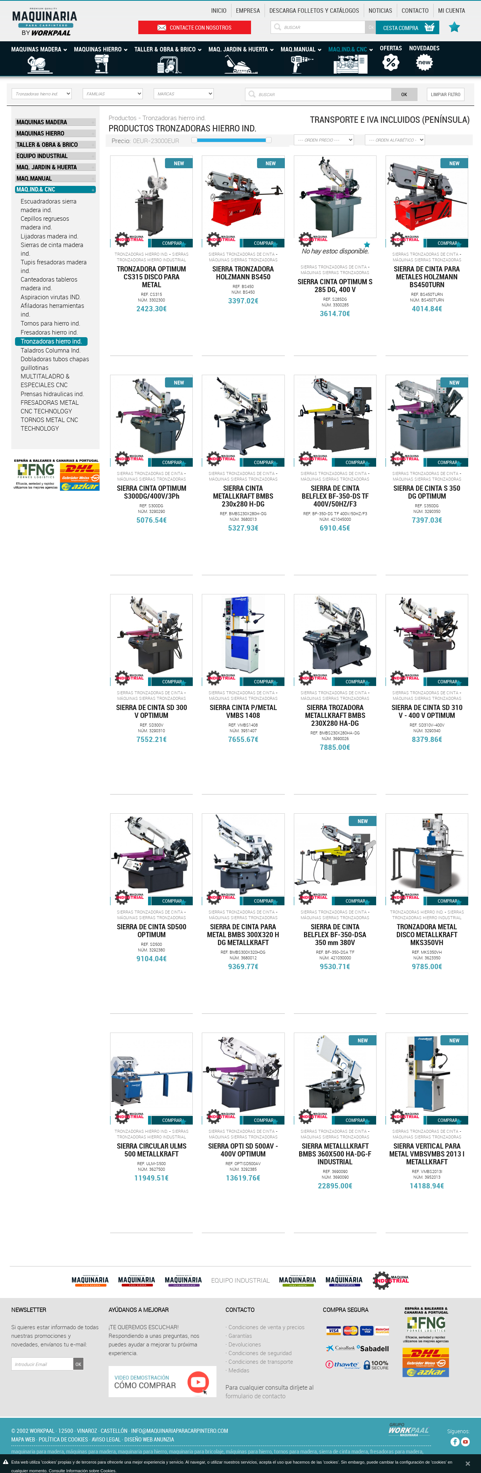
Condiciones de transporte (260, 1361)
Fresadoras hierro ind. (49, 332)
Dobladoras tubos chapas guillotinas (55, 363)
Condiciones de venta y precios (266, 1327)
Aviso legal (106, 1439)
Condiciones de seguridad (260, 1353)
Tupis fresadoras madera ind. (54, 266)
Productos (123, 117)
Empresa (248, 10)
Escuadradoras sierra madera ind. (49, 205)
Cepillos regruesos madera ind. (45, 222)
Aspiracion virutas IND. (51, 297)
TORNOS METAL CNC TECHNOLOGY (49, 424)
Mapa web (23, 1439)
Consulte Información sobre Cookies (82, 1470)
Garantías (240, 1335)
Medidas (239, 1370)
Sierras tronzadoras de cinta (242, 254)
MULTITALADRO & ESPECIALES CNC (45, 380)
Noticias (380, 10)
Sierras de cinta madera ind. (52, 249)
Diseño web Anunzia (149, 1439)
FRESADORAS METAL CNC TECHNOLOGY (50, 406)
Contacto (415, 10)
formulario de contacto (255, 1396)
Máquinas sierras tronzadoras (243, 259)
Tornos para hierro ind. (50, 323)
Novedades (424, 48)
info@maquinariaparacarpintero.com (179, 1430)
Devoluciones (244, 1344)
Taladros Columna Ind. (51, 350)
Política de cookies (63, 1439)
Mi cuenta (451, 10)
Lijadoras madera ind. (50, 236)
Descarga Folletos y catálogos (314, 10)
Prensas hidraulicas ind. (52, 394)
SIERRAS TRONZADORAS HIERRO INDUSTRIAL (153, 256)
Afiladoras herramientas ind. (52, 310)
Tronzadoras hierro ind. (51, 341)
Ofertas (391, 48)
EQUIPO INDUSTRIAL (240, 1280)
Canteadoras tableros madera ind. (49, 283)
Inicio (219, 10)
